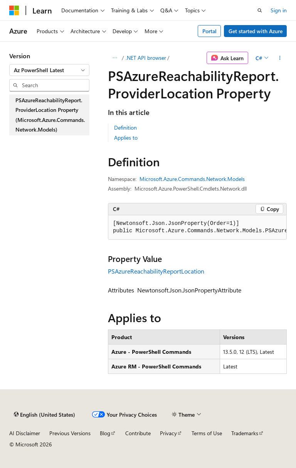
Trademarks (244, 433)
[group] (197, 227)
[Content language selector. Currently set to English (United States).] (44, 414)
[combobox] (49, 70)
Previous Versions (70, 433)
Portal (209, 31)
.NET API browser (146, 57)
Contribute (138, 433)
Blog (105, 433)
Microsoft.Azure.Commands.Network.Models (192, 178)
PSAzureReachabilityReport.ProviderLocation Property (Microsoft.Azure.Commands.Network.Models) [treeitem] (50, 114)
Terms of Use (207, 433)
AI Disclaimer (24, 433)
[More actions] (280, 58)
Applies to (126, 137)
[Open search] (259, 10)
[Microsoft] (14, 10)
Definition (125, 127)
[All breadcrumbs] (114, 58)
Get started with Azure (256, 31)
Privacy (168, 433)
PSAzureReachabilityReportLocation (156, 271)
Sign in (279, 10)
